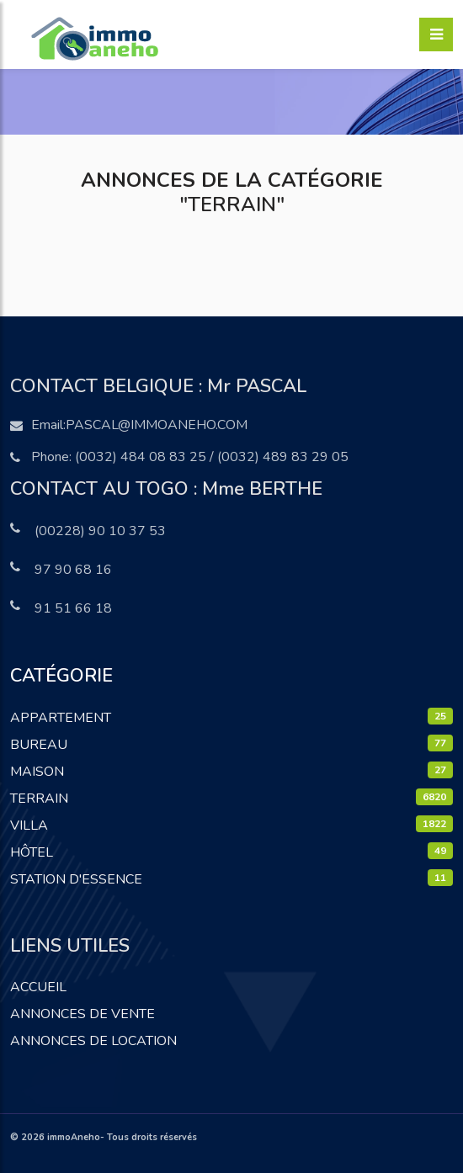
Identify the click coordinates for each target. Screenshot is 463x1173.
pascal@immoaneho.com (156, 425)
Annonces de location (93, 1041)
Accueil (38, 987)
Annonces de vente (82, 1014)
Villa (29, 825)
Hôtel (31, 852)
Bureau (38, 744)
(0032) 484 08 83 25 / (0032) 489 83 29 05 (212, 457)
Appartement (60, 718)
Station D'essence (76, 879)
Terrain (39, 798)
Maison (37, 771)
